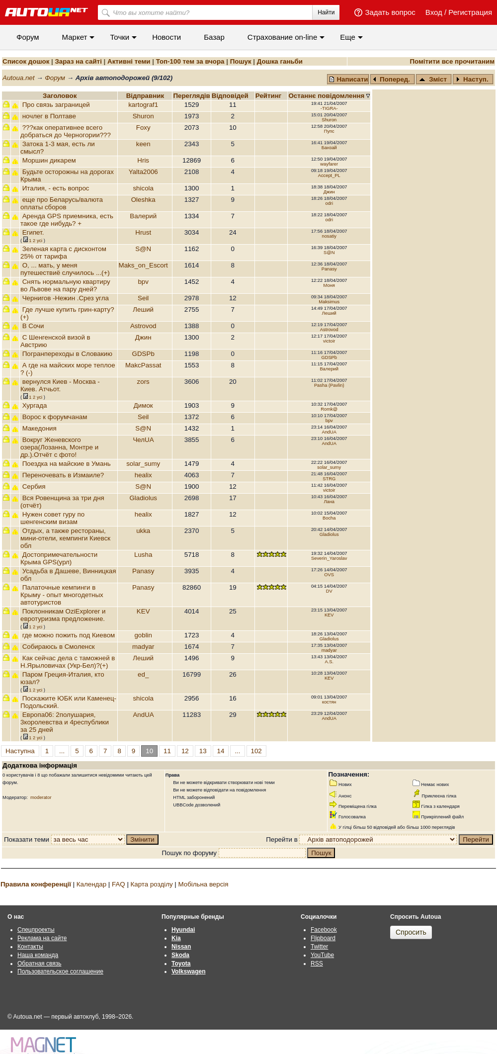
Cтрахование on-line (282, 37)
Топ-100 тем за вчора (190, 61)
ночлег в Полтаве (49, 116)
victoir (329, 341)
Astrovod (143, 326)
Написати (348, 79)
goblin (143, 635)
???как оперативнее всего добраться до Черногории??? (65, 131)
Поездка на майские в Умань (66, 463)
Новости (166, 37)
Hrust (143, 232)
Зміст (432, 79)
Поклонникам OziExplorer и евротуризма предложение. (62, 615)
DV (329, 591)
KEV (143, 611)
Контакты (30, 946)
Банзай (329, 147)
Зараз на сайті (78, 61)
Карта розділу (152, 884)
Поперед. (392, 79)
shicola (143, 188)
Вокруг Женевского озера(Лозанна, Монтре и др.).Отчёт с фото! (59, 447)
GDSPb (143, 353)
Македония (39, 428)
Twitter (319, 946)
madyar (143, 646)
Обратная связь (39, 963)
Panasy (329, 268)
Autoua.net (18, 78)
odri (329, 203)
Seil (143, 298)
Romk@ (329, 409)
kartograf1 (143, 104)
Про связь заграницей (56, 104)
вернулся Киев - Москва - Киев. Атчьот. (60, 385)
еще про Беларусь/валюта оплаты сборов (61, 203)
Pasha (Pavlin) (329, 385)
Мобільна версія (203, 884)
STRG (329, 478)
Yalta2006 (143, 172)
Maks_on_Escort (143, 265)
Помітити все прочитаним (452, 61)
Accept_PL (329, 175)
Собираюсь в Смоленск (58, 646)
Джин (329, 191)
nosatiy (329, 236)
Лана (329, 501)
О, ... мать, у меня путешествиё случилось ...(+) (65, 269)
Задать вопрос (390, 12)
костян (329, 702)
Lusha (143, 554)
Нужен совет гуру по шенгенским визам (52, 518)
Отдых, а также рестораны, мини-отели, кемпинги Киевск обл (65, 538)
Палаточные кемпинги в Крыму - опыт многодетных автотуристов (61, 595)
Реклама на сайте (42, 938)
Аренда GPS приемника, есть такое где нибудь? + (66, 219)
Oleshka (143, 199)
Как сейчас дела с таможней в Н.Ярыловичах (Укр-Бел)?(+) (67, 661)
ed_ (143, 674)
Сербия (34, 486)
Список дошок (25, 61)
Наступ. (472, 79)
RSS (317, 963)
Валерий (143, 216)
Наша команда (37, 955)
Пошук (240, 61)
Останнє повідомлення (327, 95)
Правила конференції (35, 884)
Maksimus (329, 301)
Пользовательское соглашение (60, 971)
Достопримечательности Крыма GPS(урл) (58, 558)
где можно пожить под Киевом (68, 635)
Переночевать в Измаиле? (63, 475)
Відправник (145, 95)
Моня (329, 285)
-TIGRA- (329, 108)
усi (39, 240)
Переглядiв (191, 95)
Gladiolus (143, 498)
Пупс (329, 131)
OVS (329, 574)
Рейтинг (269, 95)
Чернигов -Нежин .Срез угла (65, 298)
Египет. (33, 232)
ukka (143, 530)
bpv (143, 281)
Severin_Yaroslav (329, 558)
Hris (143, 160)
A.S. (329, 661)
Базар (214, 37)
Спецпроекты (36, 929)
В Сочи (33, 326)
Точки (119, 37)
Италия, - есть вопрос (55, 188)
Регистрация (470, 12)
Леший (143, 309)
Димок (143, 405)
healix (143, 475)
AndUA (329, 432)
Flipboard (323, 938)
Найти (326, 12)
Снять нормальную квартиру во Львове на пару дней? (65, 285)
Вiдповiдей (231, 95)
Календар (91, 884)
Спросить (411, 932)
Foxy (143, 127)
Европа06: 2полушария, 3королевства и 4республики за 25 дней (64, 722)
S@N (143, 249)
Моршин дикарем (49, 160)
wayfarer (329, 164)
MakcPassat (143, 365)
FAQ (118, 884)
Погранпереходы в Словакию (67, 353)
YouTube (322, 955)
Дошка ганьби (280, 61)
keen (143, 144)
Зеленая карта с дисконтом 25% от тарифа (63, 252)
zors (143, 381)
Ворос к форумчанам (54, 417)
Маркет (74, 37)
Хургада (34, 405)
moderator (41, 797)
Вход (433, 12)
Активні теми (128, 61)
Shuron (143, 116)
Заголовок (60, 95)
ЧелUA (143, 439)
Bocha (329, 518)
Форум (27, 37)
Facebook (324, 929)
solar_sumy (143, 463)
